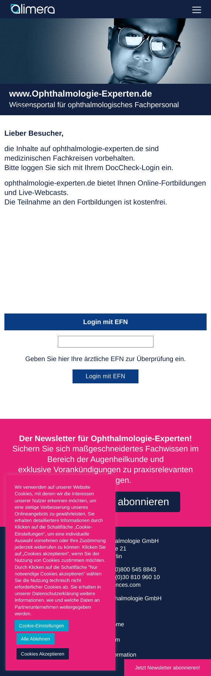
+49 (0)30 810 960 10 (132, 577)
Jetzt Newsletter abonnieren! (167, 668)
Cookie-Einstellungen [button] (41, 625)
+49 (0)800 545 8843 (128, 570)
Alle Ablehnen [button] (35, 639)
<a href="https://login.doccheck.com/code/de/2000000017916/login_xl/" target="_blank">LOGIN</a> (105, 262)
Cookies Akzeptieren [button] (42, 654)
